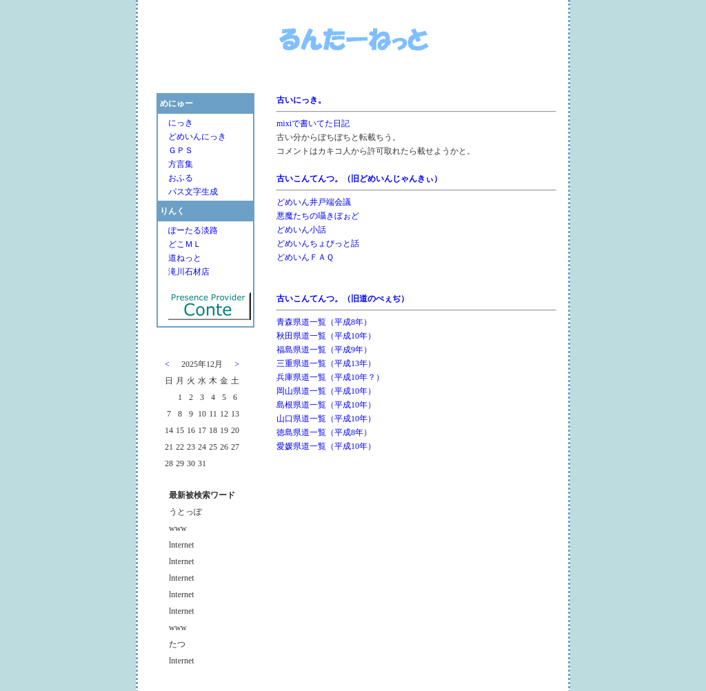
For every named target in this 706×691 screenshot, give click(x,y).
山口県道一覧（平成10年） (326, 414)
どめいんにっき (197, 132)
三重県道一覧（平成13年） (326, 359)
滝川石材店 (189, 267)
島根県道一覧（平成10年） (326, 400)
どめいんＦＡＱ (305, 253)
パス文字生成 (193, 187)
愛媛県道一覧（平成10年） (326, 442)
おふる (180, 174)
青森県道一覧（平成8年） (324, 318)
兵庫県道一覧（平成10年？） (330, 373)
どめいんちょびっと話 (317, 239)
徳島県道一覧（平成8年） (324, 428)
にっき (180, 118)
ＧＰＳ (180, 146)
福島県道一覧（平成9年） (324, 345)
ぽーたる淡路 (193, 226)
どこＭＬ (184, 240)
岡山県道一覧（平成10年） (326, 387)
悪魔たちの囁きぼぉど (317, 212)
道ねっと (184, 254)
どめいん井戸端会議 (313, 198)
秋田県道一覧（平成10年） (326, 332)
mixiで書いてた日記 (313, 119)
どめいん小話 (301, 225)
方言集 (180, 160)
